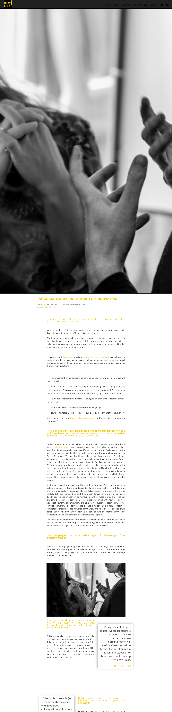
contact (126, 5)
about (116, 5)
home (108, 5)
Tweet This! (122, 666)
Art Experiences (140, 5)
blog (153, 5)
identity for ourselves (81, 418)
